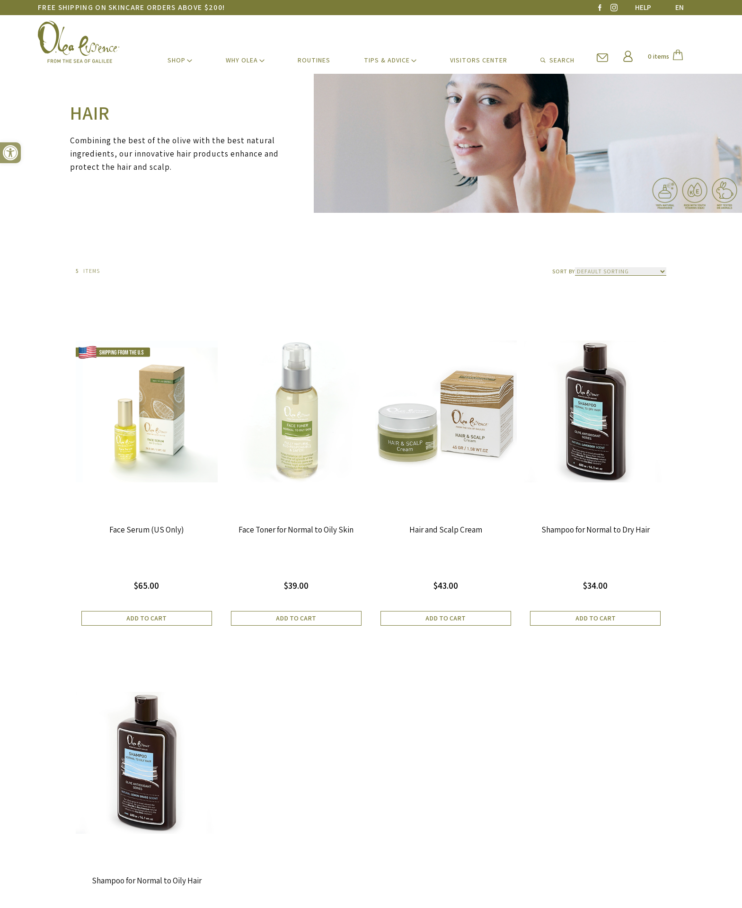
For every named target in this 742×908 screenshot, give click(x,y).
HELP (643, 7)
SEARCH (557, 60)
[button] (10, 152)
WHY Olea (242, 60)
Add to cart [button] (146, 618)
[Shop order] (620, 271)
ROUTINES (314, 60)
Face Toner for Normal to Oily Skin (295, 529)
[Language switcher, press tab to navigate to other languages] (677, 7)
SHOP (177, 60)
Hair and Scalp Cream (445, 529)
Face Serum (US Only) (146, 529)
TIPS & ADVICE (387, 60)
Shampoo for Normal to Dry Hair (595, 529)
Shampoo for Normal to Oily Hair (147, 881)
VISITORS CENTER (478, 60)
